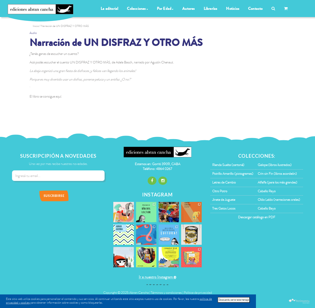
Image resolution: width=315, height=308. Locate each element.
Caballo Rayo (267, 191)
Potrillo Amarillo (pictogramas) (232, 173)
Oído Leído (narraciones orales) (279, 199)
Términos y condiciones (166, 292)
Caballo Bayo (267, 208)
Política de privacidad (198, 292)
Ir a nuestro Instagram (156, 277)
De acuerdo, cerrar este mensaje (234, 299)
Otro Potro (219, 191)
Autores (188, 8)
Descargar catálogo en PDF (256, 217)
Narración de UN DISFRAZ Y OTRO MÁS (116, 42)
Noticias (232, 8)
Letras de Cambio (224, 182)
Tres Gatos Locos (223, 208)
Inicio (36, 26)
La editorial (109, 8)
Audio (33, 33)
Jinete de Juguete (223, 199)
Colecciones (137, 8)
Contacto (255, 8)
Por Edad (165, 8)
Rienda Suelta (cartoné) (228, 165)
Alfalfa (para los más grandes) (277, 182)
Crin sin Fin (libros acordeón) (277, 173)
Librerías (210, 8)
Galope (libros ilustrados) (275, 165)
